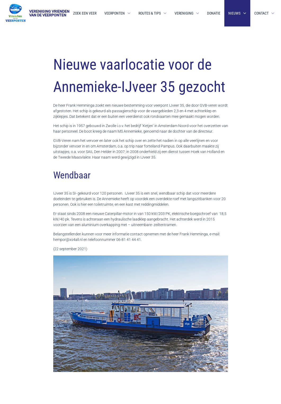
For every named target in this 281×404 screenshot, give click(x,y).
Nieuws (234, 13)
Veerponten (114, 13)
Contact (261, 13)
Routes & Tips (150, 13)
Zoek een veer (84, 13)
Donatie (213, 13)
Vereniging (184, 13)
